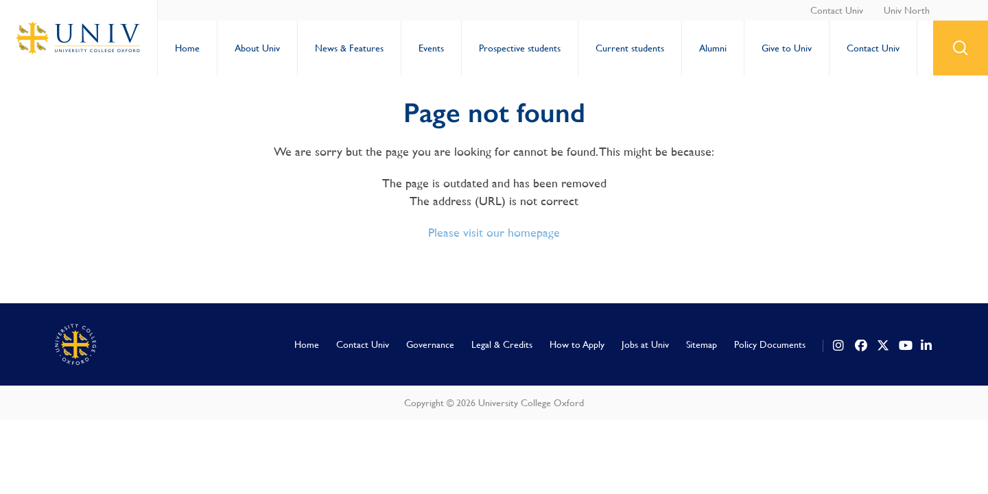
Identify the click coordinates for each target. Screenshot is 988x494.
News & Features (349, 48)
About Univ (257, 48)
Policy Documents (769, 344)
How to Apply (577, 344)
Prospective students (520, 48)
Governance (430, 344)
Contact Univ (836, 10)
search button (960, 48)
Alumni (713, 48)
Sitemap (701, 344)
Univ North (907, 10)
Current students (630, 48)
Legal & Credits (501, 344)
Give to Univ (787, 48)
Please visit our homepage (494, 232)
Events (431, 48)
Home (187, 48)
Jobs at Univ (645, 344)
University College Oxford (79, 37)
